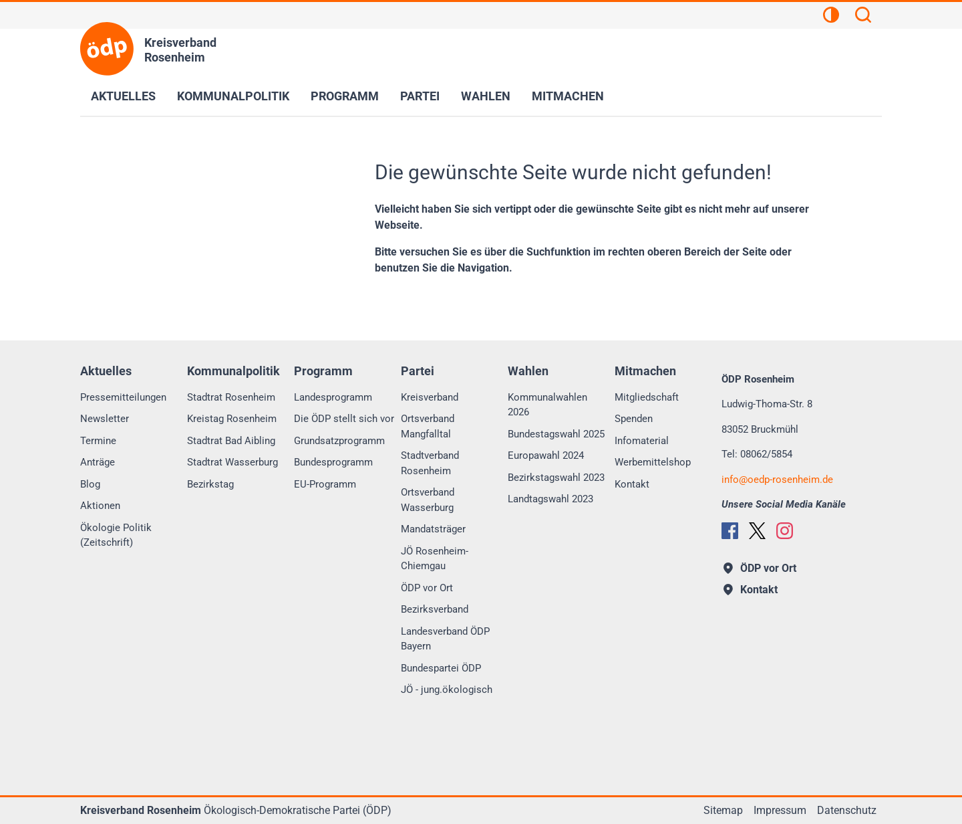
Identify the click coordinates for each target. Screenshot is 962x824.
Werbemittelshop (653, 462)
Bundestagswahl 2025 (556, 434)
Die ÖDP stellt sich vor (344, 419)
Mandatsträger (433, 529)
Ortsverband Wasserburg (427, 500)
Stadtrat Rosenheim (231, 397)
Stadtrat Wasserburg (232, 462)
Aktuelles (123, 96)
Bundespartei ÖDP (441, 668)
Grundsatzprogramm (339, 441)
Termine (98, 441)
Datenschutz (846, 810)
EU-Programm (325, 484)
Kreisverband (429, 397)
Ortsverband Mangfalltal (427, 426)
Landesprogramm (333, 397)
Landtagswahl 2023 (550, 499)
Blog (90, 484)
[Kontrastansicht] (831, 16)
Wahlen (485, 96)
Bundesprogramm (333, 462)
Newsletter (104, 419)
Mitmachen (568, 96)
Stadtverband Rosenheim (430, 463)
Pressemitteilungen (123, 397)
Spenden (634, 419)
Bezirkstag (210, 484)
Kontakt (632, 484)
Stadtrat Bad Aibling (231, 441)
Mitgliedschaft (647, 397)
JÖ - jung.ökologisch (446, 690)
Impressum (780, 810)
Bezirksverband (434, 609)
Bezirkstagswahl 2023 (556, 478)
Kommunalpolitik (233, 96)
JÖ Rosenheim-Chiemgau (434, 559)
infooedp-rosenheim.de (777, 480)
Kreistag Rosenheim (232, 419)
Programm (345, 96)
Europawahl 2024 (546, 455)
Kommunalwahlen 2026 (547, 405)
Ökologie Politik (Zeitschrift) (116, 535)
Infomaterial (642, 441)
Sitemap (723, 810)
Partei (420, 96)
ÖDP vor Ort (427, 588)
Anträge (97, 462)
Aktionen (100, 506)
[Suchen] (863, 16)
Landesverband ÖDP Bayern (445, 639)
